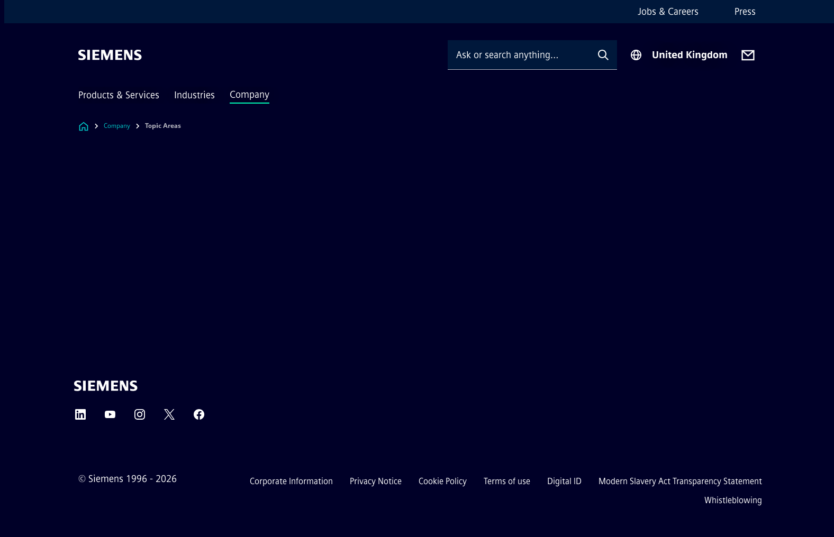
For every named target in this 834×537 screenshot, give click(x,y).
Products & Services (118, 95)
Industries (194, 95)
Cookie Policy (443, 481)
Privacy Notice (376, 481)
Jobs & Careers (668, 11)
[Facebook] (199, 417)
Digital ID (564, 481)
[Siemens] (110, 55)
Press (745, 11)
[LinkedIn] (80, 417)
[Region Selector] (679, 55)
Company (249, 94)
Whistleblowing (733, 500)
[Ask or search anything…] (519, 54)
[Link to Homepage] (83, 126)
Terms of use (507, 481)
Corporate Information (291, 481)
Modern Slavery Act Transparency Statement (680, 481)
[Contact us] (748, 55)
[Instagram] (139, 417)
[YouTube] (110, 417)
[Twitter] (169, 417)
